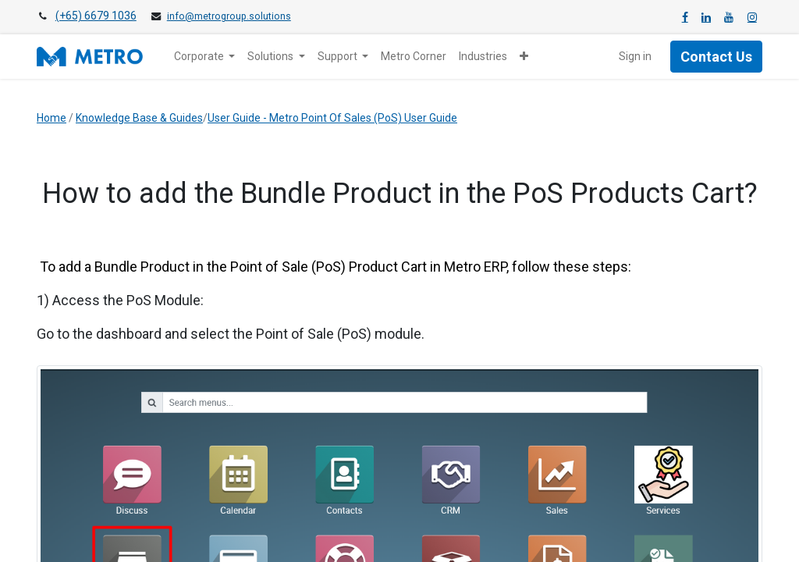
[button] (523, 56)
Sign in (635, 56)
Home (51, 118)
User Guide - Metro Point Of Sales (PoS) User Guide (332, 118)
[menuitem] (414, 56)
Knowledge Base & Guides (139, 118)
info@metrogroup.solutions (229, 16)
